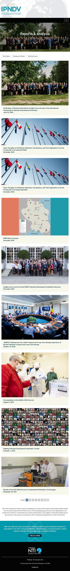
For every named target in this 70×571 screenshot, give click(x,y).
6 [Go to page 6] (41, 500)
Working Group (33, 56)
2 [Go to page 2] (29, 500)
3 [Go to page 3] (32, 500)
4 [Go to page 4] (35, 500)
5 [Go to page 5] (38, 500)
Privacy (29, 559)
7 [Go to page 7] (44, 500)
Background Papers (19, 56)
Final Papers (6, 56)
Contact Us (35, 567)
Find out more (35, 535)
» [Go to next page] (47, 500)
